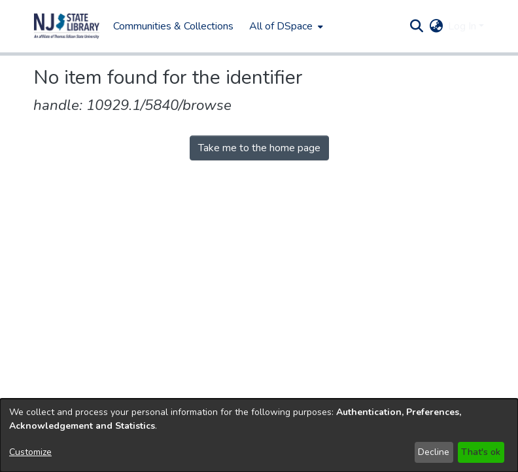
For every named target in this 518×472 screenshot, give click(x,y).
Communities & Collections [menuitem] (173, 26)
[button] (66, 26)
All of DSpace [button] (281, 26)
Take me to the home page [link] (259, 148)
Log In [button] (463, 26)
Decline (433, 452)
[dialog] (259, 435)
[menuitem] (285, 26)
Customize (30, 452)
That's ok (480, 452)
